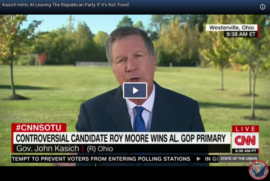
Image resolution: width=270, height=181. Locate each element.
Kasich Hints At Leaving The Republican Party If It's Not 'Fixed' (66, 4)
